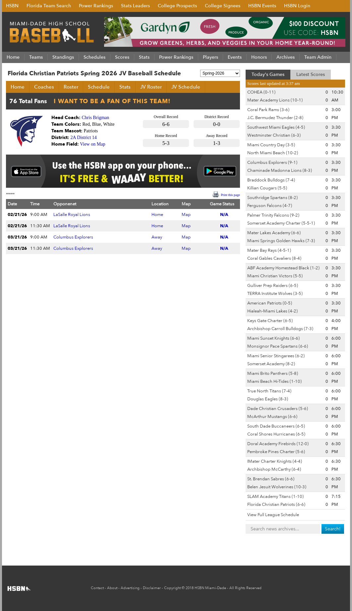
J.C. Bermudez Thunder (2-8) (275, 118)
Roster (71, 87)
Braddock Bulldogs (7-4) (271, 180)
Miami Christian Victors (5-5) (275, 276)
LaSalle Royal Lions (71, 215)
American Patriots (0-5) (269, 303)
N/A (224, 215)
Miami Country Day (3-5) (271, 145)
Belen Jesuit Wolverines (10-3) (276, 487)
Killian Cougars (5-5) (267, 188)
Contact (97, 587)
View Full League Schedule (273, 515)
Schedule (99, 87)
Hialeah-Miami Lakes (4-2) (272, 311)
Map (186, 215)
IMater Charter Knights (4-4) (274, 461)
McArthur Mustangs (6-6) (272, 417)
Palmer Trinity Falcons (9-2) (273, 215)
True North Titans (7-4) (269, 391)
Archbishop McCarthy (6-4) (274, 469)
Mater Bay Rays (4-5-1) (269, 250)
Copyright (172, 587)
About (112, 587)
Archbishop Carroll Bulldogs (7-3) (280, 329)
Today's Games (268, 74)
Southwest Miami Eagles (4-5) (276, 127)
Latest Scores (310, 74)
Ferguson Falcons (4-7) (269, 206)
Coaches (44, 87)
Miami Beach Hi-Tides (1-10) (274, 381)
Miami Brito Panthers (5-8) (272, 373)
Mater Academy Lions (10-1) (275, 100)
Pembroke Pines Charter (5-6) (276, 452)
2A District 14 (84, 137)
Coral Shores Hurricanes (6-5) (276, 434)
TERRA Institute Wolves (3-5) (275, 294)
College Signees (222, 6)
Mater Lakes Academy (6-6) (274, 233)
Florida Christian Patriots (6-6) (276, 505)
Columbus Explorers (73, 237)
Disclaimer (152, 587)
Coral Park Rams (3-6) (268, 110)
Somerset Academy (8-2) (271, 364)
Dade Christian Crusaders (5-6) (277, 409)
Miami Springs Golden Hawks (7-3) (281, 241)
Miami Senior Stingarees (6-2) (276, 356)
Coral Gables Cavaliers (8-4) (274, 258)
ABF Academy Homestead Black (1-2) (283, 268)
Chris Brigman (95, 117)
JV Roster (151, 87)
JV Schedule (185, 87)
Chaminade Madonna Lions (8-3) (279, 170)
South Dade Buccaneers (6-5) (276, 426)
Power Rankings (96, 6)
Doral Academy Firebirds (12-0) (278, 444)
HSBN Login (297, 6)
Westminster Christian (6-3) (274, 135)
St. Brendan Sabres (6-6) (270, 479)
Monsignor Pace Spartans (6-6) (277, 346)
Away (156, 237)
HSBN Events (262, 6)
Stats (125, 87)
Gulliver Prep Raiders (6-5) (272, 286)
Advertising (130, 587)
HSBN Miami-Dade (210, 587)
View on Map (92, 144)
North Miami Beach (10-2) (272, 153)
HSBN (12, 6)
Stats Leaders (135, 6)
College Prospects (177, 6)
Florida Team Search (49, 6)
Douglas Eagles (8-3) (267, 399)
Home (18, 87)
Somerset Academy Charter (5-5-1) (281, 223)
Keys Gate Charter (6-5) (270, 321)
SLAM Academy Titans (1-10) (275, 497)
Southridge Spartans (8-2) (272, 198)
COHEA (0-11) (261, 92)
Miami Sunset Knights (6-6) (273, 338)
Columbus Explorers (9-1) (272, 163)
